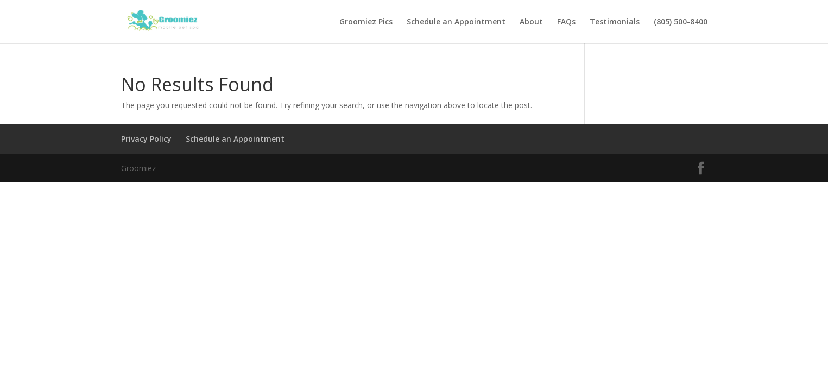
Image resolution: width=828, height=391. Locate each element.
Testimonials (615, 22)
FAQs (566, 22)
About (531, 22)
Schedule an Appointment (456, 22)
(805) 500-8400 (680, 22)
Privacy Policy (146, 139)
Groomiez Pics (366, 22)
